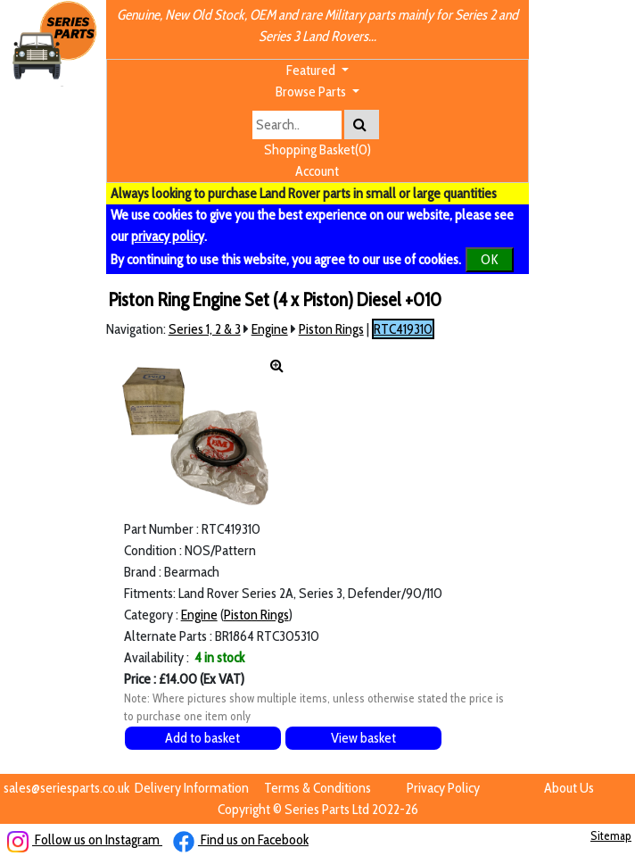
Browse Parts (312, 91)
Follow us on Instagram (84, 839)
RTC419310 (403, 328)
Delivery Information (192, 787)
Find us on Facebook (241, 839)
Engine (270, 328)
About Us (569, 787)
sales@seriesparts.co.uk (66, 787)
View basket (363, 737)
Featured (312, 70)
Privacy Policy (443, 787)
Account (317, 170)
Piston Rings (331, 328)
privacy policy (167, 236)
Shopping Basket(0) (317, 149)
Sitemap (610, 835)
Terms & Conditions (317, 787)
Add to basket (202, 737)
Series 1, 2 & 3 (205, 328)
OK (490, 259)
